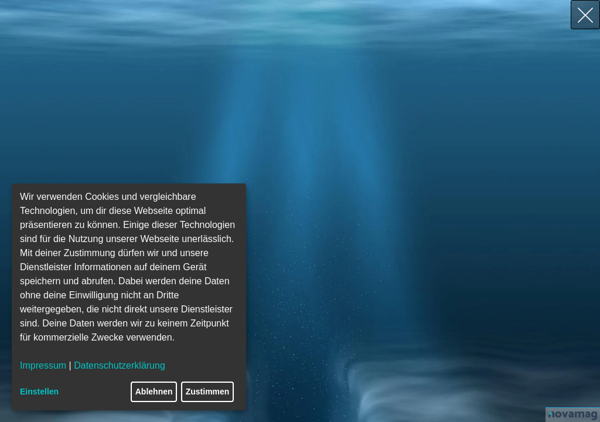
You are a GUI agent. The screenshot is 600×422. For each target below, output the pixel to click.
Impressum (43, 365)
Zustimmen (208, 391)
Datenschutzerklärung (119, 365)
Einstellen (39, 391)
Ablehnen (154, 391)
